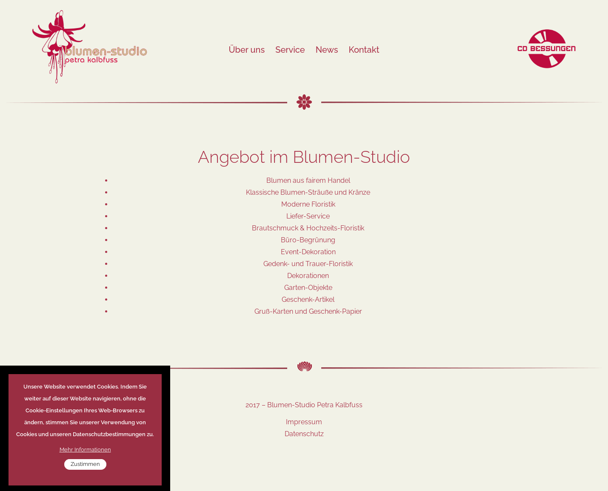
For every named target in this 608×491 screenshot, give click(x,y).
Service (290, 50)
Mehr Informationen (85, 457)
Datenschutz (304, 434)
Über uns (246, 50)
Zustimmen (85, 471)
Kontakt (364, 50)
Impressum (304, 422)
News (327, 50)
